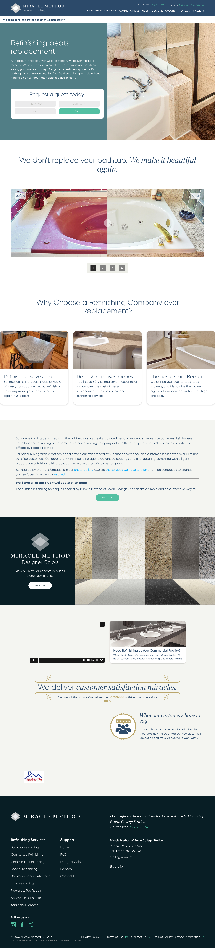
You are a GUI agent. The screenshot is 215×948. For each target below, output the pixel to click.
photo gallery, (84, 469)
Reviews (66, 869)
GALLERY (198, 11)
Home (64, 847)
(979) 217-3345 (139, 827)
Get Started (40, 585)
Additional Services (24, 905)
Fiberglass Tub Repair (26, 890)
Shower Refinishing (24, 869)
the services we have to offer (126, 469)
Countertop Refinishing (27, 854)
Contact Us (68, 876)
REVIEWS (184, 11)
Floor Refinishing (22, 883)
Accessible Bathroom (26, 898)
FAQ (63, 854)
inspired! (60, 474)
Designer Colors (71, 862)
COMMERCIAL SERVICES (134, 11)
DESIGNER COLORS (164, 11)
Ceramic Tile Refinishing (28, 862)
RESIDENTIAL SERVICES (101, 10)
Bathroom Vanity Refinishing (31, 876)
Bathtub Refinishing (25, 847)
